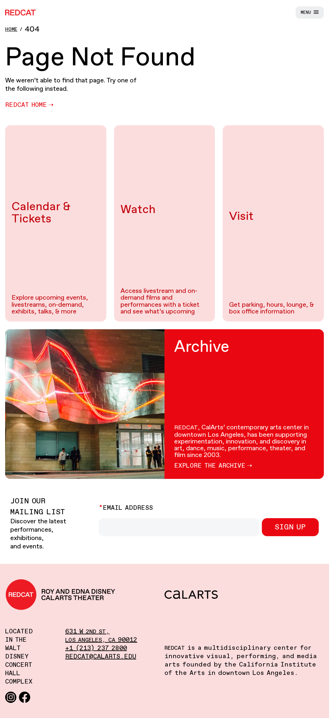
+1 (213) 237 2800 (96, 648)
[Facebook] (24, 697)
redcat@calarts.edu (100, 656)
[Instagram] (10, 697)
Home (11, 29)
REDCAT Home (26, 105)
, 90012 (101, 640)
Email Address (128, 508)
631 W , (87, 631)
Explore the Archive (209, 466)
